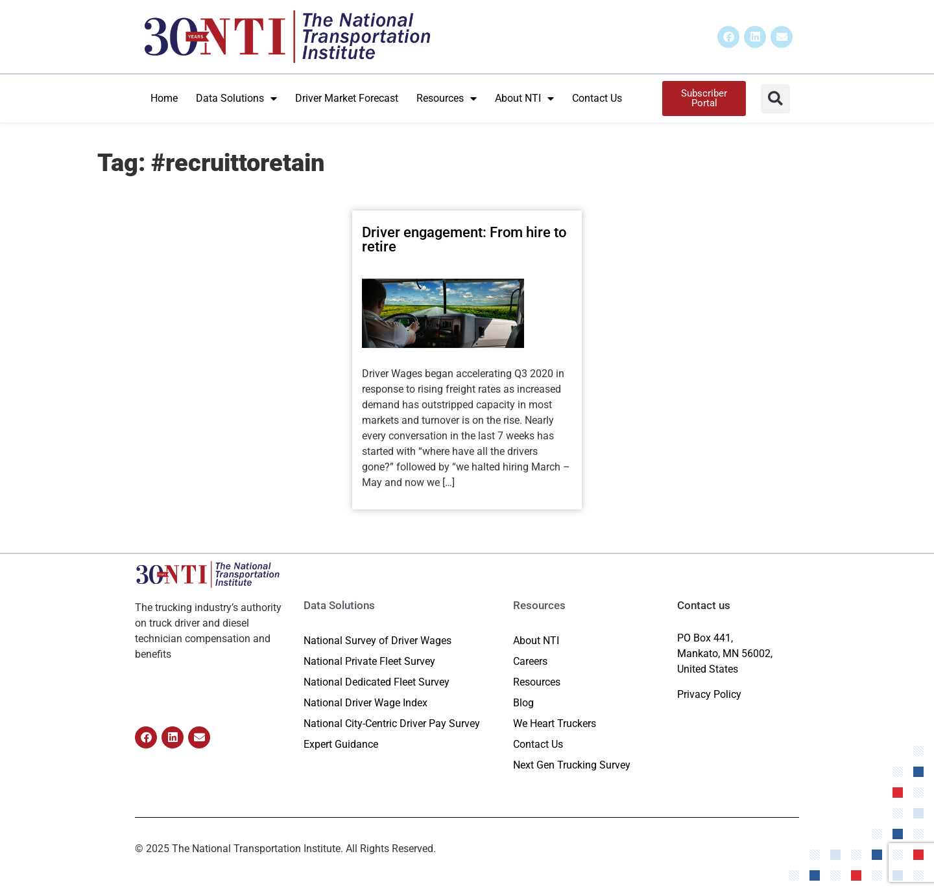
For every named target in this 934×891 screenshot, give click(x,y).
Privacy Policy (709, 694)
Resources (446, 98)
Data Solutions (236, 98)
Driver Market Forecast (346, 98)
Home (164, 98)
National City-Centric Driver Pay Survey (392, 723)
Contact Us (597, 98)
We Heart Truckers (554, 723)
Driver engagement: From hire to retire (464, 239)
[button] (775, 98)
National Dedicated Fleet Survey (376, 682)
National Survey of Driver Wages (377, 640)
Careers (530, 661)
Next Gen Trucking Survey (571, 765)
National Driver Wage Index (365, 703)
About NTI (524, 98)
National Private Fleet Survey (369, 661)
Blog (523, 703)
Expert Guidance (341, 744)
